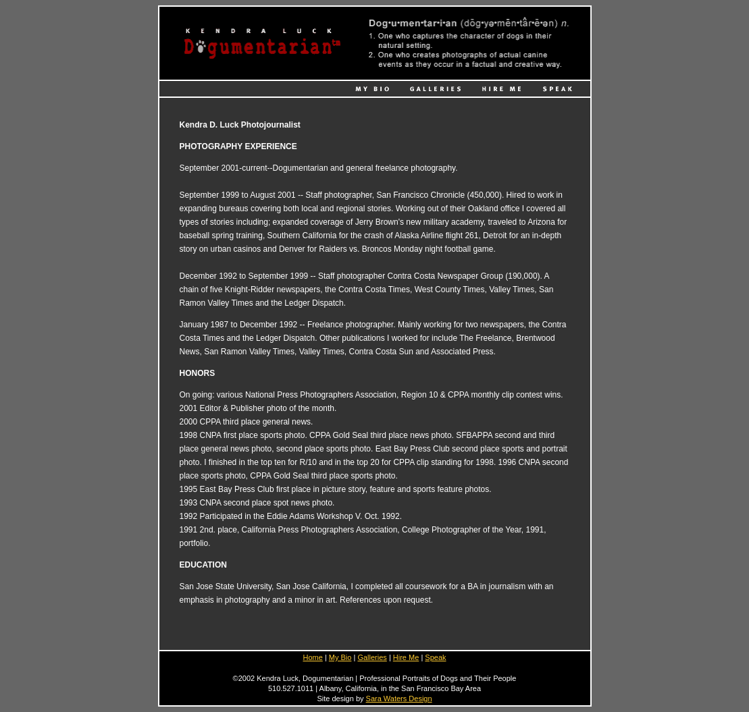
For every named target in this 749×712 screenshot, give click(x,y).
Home (312, 657)
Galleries (371, 657)
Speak (435, 657)
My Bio (340, 657)
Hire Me (406, 657)
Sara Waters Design (399, 698)
